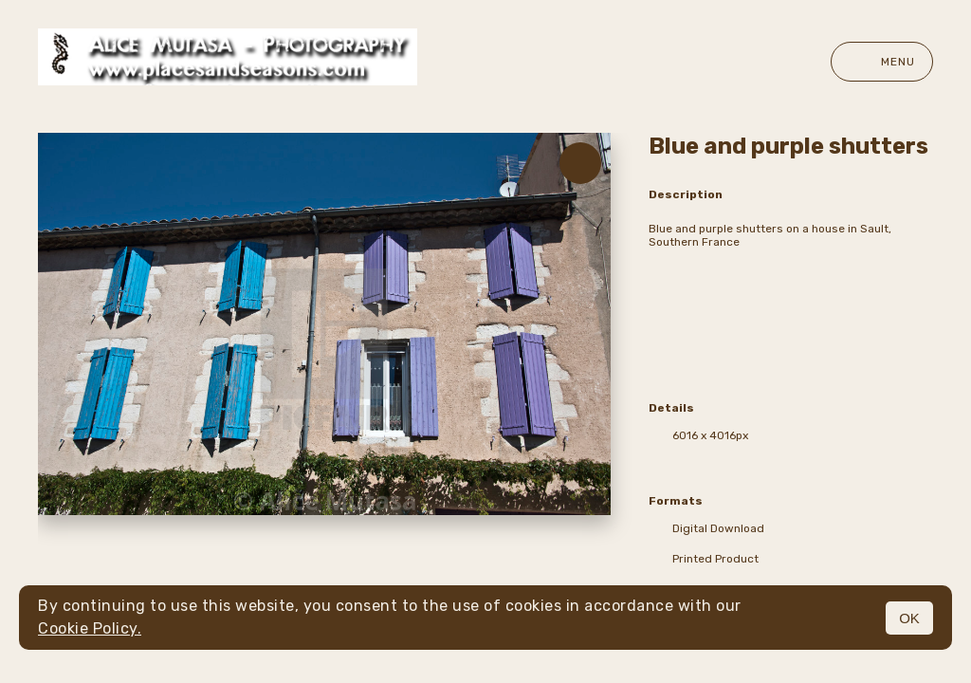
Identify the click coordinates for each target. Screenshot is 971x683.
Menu (882, 61)
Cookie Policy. (89, 628)
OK (909, 618)
